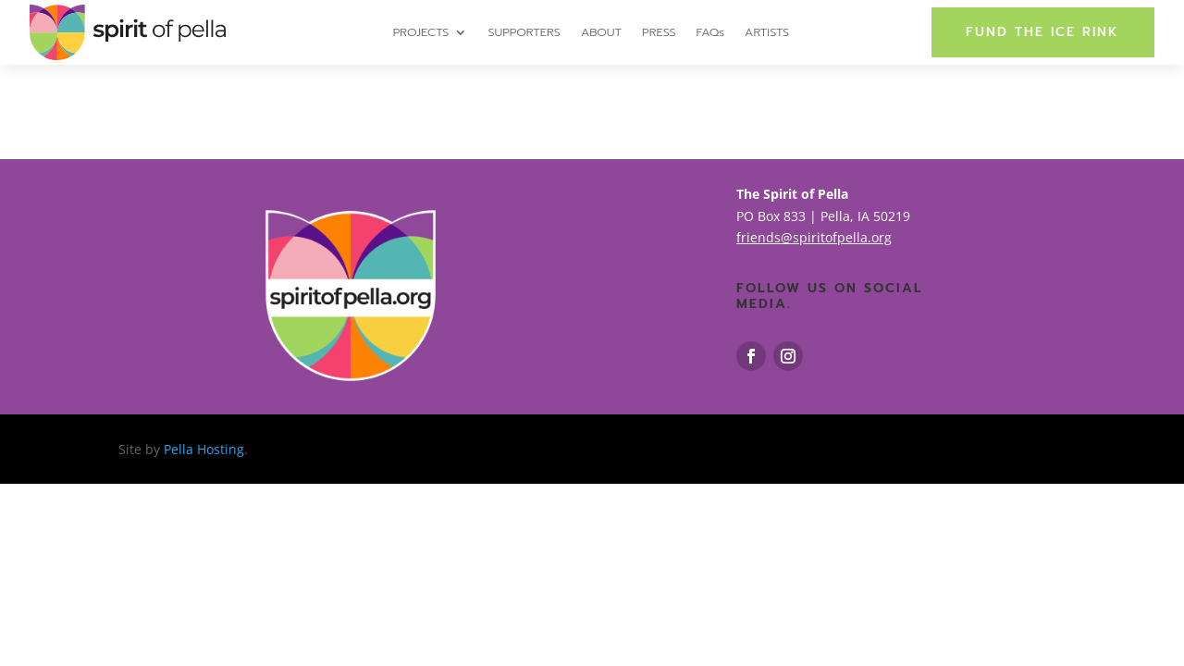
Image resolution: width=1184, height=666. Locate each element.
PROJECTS (421, 33)
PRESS (658, 33)
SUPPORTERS (523, 33)
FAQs (711, 33)
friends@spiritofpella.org (814, 237)
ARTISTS (767, 33)
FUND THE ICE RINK (1042, 32)
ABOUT (601, 33)
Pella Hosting (204, 449)
